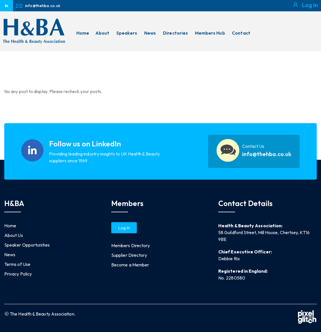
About (102, 33)
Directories (175, 33)
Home (82, 33)
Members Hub (210, 33)
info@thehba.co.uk (266, 154)
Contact (241, 33)
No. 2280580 (231, 278)
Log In (310, 5)
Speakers (126, 33)
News (150, 33)
